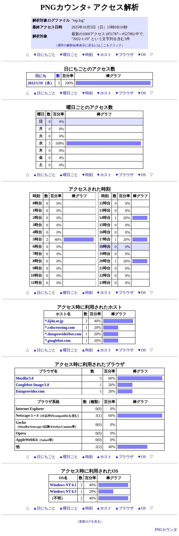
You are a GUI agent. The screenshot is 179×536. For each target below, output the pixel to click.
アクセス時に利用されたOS (89, 471)
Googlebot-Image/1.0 (32, 385)
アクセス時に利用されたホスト (89, 307)
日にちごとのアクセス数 (89, 68)
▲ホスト (103, 350)
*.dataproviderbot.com (63, 334)
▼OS (141, 55)
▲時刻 (87, 293)
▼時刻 (87, 55)
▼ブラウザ (124, 55)
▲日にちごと (44, 93)
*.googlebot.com (58, 341)
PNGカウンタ (166, 530)
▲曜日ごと (68, 175)
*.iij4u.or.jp (54, 321)
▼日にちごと (44, 55)
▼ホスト (103, 55)
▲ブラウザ (124, 457)
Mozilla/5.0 (25, 378)
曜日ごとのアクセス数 (89, 107)
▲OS (141, 508)
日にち (40, 76)
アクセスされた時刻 (89, 189)
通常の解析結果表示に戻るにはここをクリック (89, 45)
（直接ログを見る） (89, 521)
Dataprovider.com (30, 391)
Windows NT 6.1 (63, 485)
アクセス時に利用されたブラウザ (89, 364)
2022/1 (33, 83)
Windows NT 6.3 (63, 491)
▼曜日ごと (68, 55)
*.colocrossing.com (60, 327)
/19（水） (46, 83)
